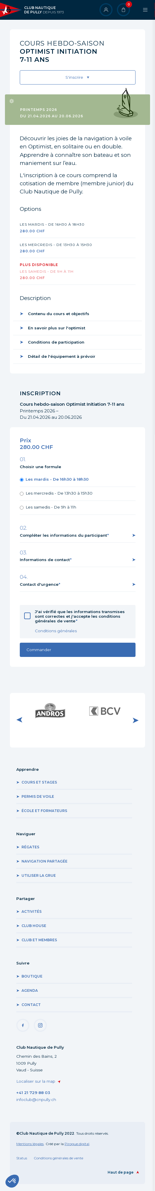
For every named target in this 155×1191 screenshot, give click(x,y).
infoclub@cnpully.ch (36, 1099)
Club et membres (39, 940)
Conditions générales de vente (58, 1158)
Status (21, 1158)
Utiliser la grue (39, 875)
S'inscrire (74, 77)
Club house (34, 926)
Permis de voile (38, 796)
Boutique (32, 976)
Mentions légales (30, 1144)
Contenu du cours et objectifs (58, 313)
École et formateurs (44, 811)
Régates (30, 847)
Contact (31, 1005)
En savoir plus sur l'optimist (56, 328)
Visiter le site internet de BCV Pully (104, 711)
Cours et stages (39, 782)
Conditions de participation (56, 342)
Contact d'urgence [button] (39, 584)
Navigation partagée (44, 861)
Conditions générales (56, 630)
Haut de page (120, 1172)
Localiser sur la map (35, 1081)
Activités (32, 911)
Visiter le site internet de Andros (50, 711)
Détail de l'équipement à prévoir (61, 356)
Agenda (30, 990)
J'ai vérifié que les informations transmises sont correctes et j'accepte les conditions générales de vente (80, 616)
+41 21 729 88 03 (33, 1092)
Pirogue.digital (77, 1144)
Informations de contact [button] (45, 559)
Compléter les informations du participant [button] (63, 535)
